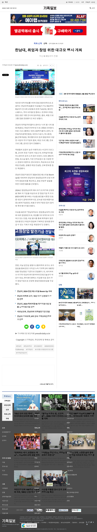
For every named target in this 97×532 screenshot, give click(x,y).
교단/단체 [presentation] (7, 405)
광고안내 (29, 522)
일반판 (77, 2)
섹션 (5, 2)
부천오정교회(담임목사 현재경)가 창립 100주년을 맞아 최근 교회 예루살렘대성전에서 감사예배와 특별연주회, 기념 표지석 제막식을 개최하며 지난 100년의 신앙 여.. (26, 499)
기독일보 (30, 349)
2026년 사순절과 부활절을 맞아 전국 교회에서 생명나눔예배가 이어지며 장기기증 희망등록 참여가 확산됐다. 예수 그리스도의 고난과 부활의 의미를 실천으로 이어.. (54, 498)
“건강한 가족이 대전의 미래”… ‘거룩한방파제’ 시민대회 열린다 (70, 141)
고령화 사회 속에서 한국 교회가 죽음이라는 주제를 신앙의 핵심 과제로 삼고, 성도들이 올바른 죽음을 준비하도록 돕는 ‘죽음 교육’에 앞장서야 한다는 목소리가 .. (82, 464)
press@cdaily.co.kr (21, 65)
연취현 (61, 230)
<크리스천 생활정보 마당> (46, 384)
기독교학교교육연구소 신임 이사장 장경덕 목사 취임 (69, 153)
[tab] (7, 400)
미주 (82, 2)
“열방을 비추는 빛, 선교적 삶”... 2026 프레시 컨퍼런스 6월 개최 (54, 416)
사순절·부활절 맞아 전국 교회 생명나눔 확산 (54, 490)
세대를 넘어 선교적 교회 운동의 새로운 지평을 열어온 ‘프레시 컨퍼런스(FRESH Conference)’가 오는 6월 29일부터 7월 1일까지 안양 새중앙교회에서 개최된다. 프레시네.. (54, 426)
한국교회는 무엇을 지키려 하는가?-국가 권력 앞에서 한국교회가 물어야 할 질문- (70, 131)
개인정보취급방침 (53, 522)
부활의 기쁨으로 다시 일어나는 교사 (71, 248)
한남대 (19, 346)
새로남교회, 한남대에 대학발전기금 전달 (33, 311)
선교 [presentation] (7, 410)
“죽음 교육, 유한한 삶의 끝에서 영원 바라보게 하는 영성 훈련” (81, 455)
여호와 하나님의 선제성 (67, 235)
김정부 (61, 238)
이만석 (61, 215)
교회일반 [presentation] (7, 401)
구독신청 (87, 2)
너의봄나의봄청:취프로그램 (44, 349)
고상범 (61, 251)
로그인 (93, 2)
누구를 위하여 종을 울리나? (68, 273)
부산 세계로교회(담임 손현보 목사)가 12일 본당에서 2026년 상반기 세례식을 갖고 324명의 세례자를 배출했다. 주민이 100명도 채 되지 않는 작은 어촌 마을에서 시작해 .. (82, 423)
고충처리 (74, 522)
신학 (45, 43)
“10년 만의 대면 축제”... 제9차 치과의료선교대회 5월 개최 (27, 414)
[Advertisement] (77, 77)
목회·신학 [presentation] (7, 414)
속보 (60, 94)
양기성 (61, 266)
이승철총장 (38, 346)
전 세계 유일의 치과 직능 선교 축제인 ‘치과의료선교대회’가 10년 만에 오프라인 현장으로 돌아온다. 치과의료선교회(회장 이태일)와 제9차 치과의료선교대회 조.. (27, 422)
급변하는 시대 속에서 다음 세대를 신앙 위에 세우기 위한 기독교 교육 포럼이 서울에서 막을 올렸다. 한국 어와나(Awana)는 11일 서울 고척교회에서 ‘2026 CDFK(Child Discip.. (27, 462)
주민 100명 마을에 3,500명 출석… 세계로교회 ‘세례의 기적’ (81, 414)
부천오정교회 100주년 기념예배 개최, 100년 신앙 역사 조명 (26, 490)
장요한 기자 (11, 65)
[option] (68, 297)
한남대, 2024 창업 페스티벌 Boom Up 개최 (34, 291)
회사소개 (22, 522)
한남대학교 (28, 346)
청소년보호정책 (65, 522)
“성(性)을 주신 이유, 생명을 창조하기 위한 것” (54, 453)
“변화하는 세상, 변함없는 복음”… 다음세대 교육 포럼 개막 (27, 453)
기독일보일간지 (22, 353)
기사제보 (43, 522)
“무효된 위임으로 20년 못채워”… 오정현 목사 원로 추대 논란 (69, 107)
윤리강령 (81, 522)
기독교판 (70, 2)
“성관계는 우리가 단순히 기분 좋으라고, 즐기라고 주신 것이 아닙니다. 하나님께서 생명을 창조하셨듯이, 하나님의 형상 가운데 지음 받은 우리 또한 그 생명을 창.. (54, 461)
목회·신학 (38, 43)
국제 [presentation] (7, 419)
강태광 (61, 276)
